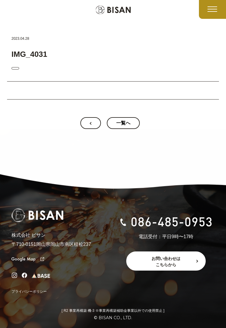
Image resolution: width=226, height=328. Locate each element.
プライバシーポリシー (29, 291)
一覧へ (123, 122)
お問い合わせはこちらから (166, 261)
